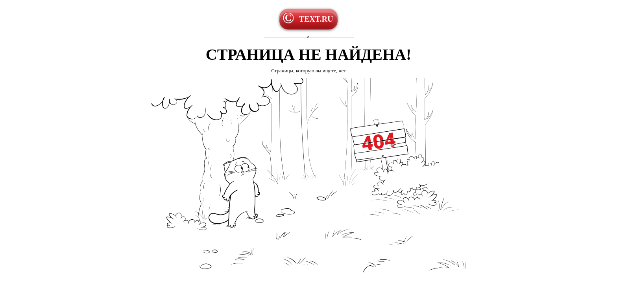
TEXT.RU (316, 19)
